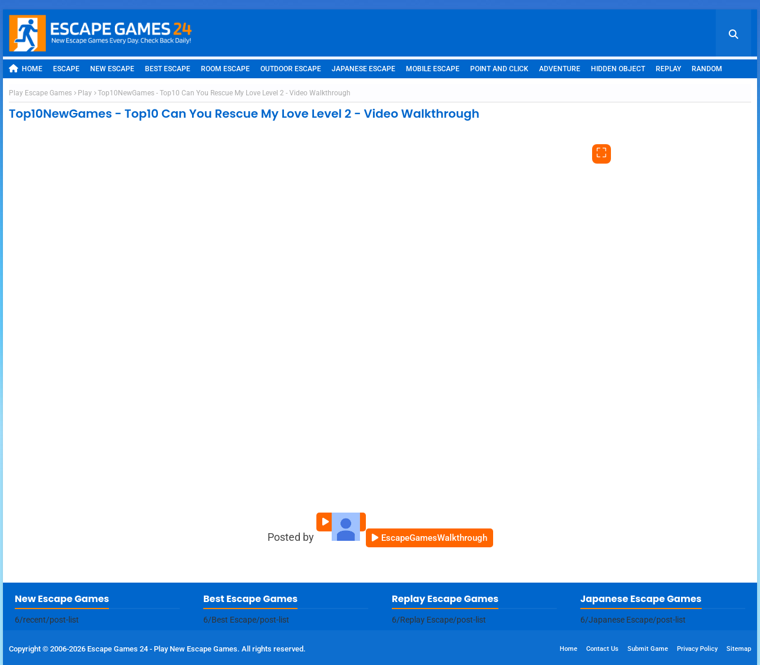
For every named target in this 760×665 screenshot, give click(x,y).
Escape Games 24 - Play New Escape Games (162, 648)
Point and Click (499, 69)
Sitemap (738, 649)
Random (707, 69)
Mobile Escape (433, 69)
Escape (66, 69)
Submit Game (647, 649)
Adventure (559, 69)
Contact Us (602, 649)
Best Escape (167, 69)
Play (85, 93)
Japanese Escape (363, 69)
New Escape (112, 69)
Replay (668, 69)
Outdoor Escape (290, 69)
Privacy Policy (697, 649)
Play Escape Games (40, 93)
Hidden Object (618, 69)
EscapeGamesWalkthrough (434, 538)
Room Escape (225, 69)
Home (25, 68)
